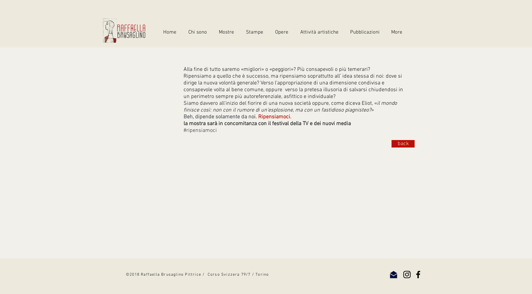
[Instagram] (407, 274)
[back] (403, 144)
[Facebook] (418, 274)
